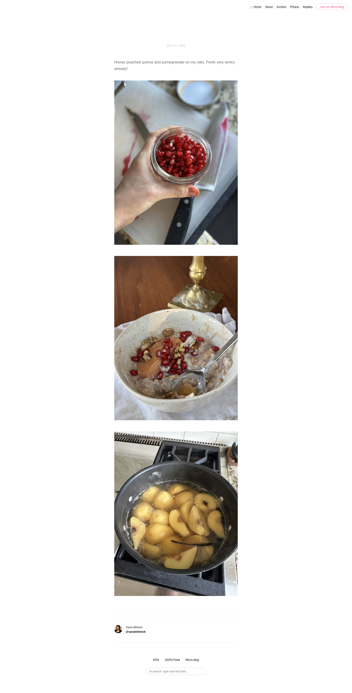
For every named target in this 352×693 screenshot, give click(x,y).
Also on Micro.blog (332, 7)
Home (255, 7)
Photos (294, 7)
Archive (281, 7)
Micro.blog (192, 659)
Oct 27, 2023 (176, 45)
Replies (307, 7)
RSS (156, 659)
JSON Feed (172, 659)
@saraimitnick (136, 631)
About (269, 7)
